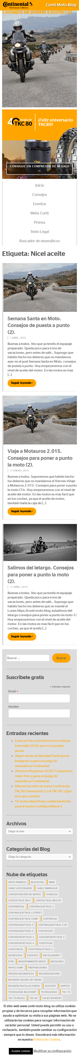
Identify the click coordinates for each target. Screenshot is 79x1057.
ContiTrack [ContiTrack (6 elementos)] (15, 949)
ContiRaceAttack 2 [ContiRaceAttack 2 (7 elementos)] (41, 906)
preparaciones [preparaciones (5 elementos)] (37, 967)
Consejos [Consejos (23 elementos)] (52, 894)
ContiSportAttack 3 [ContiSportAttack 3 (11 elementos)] (51, 937)
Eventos (39, 204)
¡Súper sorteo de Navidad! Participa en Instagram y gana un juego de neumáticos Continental (42, 761)
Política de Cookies (46, 1039)
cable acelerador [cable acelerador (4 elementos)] (20, 888)
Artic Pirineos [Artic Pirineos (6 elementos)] (17, 882)
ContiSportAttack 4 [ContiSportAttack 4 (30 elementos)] (21, 943)
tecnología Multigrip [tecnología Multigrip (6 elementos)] (22, 992)
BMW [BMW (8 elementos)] (52, 882)
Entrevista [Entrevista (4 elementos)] (15, 955)
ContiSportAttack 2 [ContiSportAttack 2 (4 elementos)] (21, 937)
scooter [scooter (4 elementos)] (50, 986)
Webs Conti (39, 213)
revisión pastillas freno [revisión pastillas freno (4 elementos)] (24, 986)
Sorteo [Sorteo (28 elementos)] (65, 986)
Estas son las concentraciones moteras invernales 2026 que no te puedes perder (42, 746)
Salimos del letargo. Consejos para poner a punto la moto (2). (41, 574)
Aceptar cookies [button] (20, 1051)
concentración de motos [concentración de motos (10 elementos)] (24, 894)
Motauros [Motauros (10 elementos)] (57, 961)
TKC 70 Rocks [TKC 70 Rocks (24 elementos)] (16, 998)
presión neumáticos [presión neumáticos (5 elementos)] (21, 973)
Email (13, 691)
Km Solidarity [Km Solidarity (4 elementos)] (52, 955)
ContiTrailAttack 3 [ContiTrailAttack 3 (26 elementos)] (40, 949)
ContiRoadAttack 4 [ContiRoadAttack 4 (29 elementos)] (20, 931)
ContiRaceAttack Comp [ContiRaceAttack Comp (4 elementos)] (23, 918)
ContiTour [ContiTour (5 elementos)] (45, 943)
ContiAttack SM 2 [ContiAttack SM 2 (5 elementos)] (19, 900)
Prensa (39, 223)
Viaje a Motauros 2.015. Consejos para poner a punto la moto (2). (40, 458)
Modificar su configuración (52, 1051)
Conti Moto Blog (61, 5)
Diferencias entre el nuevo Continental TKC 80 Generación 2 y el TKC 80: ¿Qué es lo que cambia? (43, 791)
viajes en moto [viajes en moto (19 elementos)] (52, 998)
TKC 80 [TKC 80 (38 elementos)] (33, 998)
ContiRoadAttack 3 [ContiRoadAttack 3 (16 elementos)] (20, 925)
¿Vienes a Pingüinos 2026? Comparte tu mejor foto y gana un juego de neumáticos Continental (43, 776)
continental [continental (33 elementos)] (16, 906)
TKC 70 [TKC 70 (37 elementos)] (66, 992)
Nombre (13, 706)
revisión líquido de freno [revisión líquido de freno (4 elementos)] (25, 980)
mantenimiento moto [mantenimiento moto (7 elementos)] (32, 961)
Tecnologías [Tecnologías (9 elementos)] (49, 992)
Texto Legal (39, 232)
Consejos (39, 195)
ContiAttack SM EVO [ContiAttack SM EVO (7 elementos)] (48, 900)
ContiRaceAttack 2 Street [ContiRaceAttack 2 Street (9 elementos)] (25, 912)
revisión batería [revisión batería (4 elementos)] (49, 973)
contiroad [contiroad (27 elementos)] (50, 918)
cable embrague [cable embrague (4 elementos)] (47, 888)
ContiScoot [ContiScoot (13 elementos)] (45, 931)
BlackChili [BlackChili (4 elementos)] (37, 882)
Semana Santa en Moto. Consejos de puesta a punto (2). (39, 325)
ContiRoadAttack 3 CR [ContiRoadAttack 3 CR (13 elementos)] (52, 925)
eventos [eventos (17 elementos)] (32, 955)
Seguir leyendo (22, 382)
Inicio (39, 185)
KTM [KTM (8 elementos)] (10, 961)
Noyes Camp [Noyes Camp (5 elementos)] (15, 967)
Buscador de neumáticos (39, 241)
